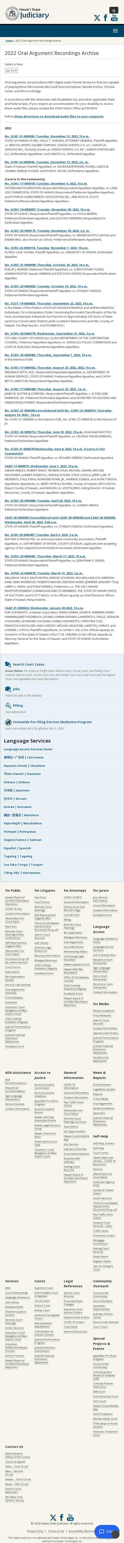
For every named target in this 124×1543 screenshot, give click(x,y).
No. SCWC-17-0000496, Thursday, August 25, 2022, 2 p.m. (46, 389)
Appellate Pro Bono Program (46, 1102)
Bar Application (73, 932)
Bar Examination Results (15, 978)
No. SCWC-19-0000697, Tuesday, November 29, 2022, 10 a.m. (48, 209)
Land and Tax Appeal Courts (47, 1316)
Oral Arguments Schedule (14, 991)
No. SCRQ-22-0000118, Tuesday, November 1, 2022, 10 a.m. (47, 248)
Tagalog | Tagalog (18, 856)
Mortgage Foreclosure (100, 1241)
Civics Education (103, 1301)
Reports (98, 1094)
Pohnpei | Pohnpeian (20, 832)
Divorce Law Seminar (18, 984)
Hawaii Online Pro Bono (45, 1135)
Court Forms (12, 967)
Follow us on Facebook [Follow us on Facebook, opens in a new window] (105, 17)
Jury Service (71, 1144)
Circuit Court (42, 1300)
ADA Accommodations (15, 1081)
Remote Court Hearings (43, 908)
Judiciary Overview (75, 1149)
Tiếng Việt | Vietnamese (22, 873)
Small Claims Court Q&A (45, 1143)
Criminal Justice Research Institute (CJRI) (104, 1375)
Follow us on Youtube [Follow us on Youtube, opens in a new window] (114, 17)
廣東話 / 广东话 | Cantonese (24, 757)
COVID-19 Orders (74, 1322)
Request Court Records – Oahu (102, 1224)
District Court (42, 1305)
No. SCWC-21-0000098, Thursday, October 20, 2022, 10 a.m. (47, 265)
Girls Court (99, 1401)
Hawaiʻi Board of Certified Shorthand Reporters (17, 901)
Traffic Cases (100, 1230)
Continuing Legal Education (74, 957)
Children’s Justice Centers (15, 1313)
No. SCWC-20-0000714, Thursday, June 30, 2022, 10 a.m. (44, 432)
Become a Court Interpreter (103, 985)
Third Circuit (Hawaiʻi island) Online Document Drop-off (46, 926)
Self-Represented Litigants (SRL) (15, 944)
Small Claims (100, 1256)
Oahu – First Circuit (16, 1466)
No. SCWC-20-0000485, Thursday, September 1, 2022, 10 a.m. (48, 355)
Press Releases (14, 997)
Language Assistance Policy (105, 940)
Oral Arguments (73, 942)
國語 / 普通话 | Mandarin (21, 815)
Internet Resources (75, 1331)
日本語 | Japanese (17, 790)
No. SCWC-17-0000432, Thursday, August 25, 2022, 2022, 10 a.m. (50, 368)
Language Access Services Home (28, 749)
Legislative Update (104, 1089)
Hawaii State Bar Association (73, 970)
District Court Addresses (13, 1490)
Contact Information (17, 913)
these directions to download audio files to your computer (59, 116)
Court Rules (71, 1326)
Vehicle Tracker (14, 1355)
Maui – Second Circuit (14, 1472)
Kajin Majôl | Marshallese (23, 823)
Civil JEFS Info (72, 915)
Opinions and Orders (105, 1033)
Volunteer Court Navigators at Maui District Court (16, 1010)
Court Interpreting (16, 1292)
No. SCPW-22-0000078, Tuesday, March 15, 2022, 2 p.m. (44, 573)
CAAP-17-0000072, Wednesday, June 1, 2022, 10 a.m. (41, 466)
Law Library (41, 942)
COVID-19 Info (13, 908)
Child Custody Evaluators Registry (16, 1020)
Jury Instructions (73, 946)
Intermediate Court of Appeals (46, 1294)
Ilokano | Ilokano (17, 782)
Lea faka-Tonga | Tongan (23, 865)
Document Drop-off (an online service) (17, 960)
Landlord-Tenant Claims (103, 1191)
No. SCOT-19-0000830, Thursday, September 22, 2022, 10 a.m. (49, 303)
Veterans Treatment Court (105, 1433)
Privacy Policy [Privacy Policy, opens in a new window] (35, 1531)
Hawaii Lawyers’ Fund (77, 964)
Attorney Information (47, 955)
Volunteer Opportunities (101, 1307)
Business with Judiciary (72, 1160)
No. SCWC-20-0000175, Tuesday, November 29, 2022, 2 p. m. (47, 231)
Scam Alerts (12, 971)
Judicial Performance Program (18, 1028)
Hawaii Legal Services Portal (47, 1126)
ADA (7, 1288)
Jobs (12, 689)
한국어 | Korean (15, 799)
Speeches (99, 1113)
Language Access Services (103, 948)
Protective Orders (104, 1235)
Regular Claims (102, 1261)
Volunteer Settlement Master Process (16, 1347)
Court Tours (100, 1326)
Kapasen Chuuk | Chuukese (24, 766)
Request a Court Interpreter (103, 961)
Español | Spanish (17, 848)
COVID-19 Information (71, 1086)
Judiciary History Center (103, 1315)
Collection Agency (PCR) (104, 1183)
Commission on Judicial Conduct (44, 1333)
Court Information (104, 905)
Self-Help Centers (103, 1143)
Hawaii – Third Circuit (18, 1479)
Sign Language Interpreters (101, 969)
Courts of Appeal (15, 1461)
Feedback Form (14, 1046)
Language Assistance (17, 1297)
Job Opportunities (74, 1131)
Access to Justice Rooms (44, 1110)
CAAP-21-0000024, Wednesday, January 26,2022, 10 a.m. (44, 608)
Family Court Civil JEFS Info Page (74, 908)
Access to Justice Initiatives (44, 1094)
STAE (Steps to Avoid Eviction (105, 1425)
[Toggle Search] (113, 10)
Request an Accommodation (15, 1089)
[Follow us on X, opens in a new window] (97, 17)
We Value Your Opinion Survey (14, 1498)
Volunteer (11, 1002)
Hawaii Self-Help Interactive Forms (45, 1118)
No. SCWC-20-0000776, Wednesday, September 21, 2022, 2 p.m (49, 333)
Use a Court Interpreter (100, 977)
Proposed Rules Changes (73, 1302)
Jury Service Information (100, 899)
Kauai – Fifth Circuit (16, 1484)
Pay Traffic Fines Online (73, 1103)
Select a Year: (14, 64)
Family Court (42, 1310)
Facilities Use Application (101, 1059)
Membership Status (75, 951)
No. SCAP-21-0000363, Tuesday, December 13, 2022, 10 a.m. (47, 136)
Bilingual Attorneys (45, 960)
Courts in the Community (101, 1294)
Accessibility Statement (82, 1531)
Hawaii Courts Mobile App (76, 1137)
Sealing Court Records (72, 1168)
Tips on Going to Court (103, 1267)
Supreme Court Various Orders (73, 1310)
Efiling (14, 705)
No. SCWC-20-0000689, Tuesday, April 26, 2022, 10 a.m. (43, 501)
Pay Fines (10, 926)
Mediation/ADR (14, 1307)
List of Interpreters (104, 955)
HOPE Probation (103, 1414)
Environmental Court (105, 1396)
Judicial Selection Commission (44, 1349)
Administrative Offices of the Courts (17, 1455)
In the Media (100, 1098)
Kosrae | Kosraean (18, 807)
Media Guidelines (103, 1010)
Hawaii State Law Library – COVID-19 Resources (104, 1161)
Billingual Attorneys (75, 937)
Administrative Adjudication (43, 1324)
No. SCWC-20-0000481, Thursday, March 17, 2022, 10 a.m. (45, 556)
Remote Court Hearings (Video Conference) (14, 934)
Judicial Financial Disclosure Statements (15, 1038)
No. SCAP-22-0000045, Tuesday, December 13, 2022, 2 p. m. (47, 162)
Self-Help (98, 1148)
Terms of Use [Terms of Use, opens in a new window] (56, 1531)
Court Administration (76, 1153)
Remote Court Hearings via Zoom (75, 1120)
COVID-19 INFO (73, 897)
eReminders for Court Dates (14, 920)
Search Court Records (42, 936)
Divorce (98, 1169)
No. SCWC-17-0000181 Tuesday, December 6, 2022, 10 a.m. (46, 183)
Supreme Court (43, 1288)
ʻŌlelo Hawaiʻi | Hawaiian (22, 774)
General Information (76, 902)
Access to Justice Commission (44, 1086)
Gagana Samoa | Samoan (23, 840)
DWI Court (99, 1391)
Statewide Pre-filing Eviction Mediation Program (48, 722)
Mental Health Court (105, 1418)
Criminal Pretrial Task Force (103, 1385)
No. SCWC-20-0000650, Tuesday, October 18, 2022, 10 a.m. (46, 286)
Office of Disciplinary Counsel (76, 979)
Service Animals (14, 1104)
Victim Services (102, 1198)
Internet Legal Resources (42, 949)
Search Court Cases (24, 664)
